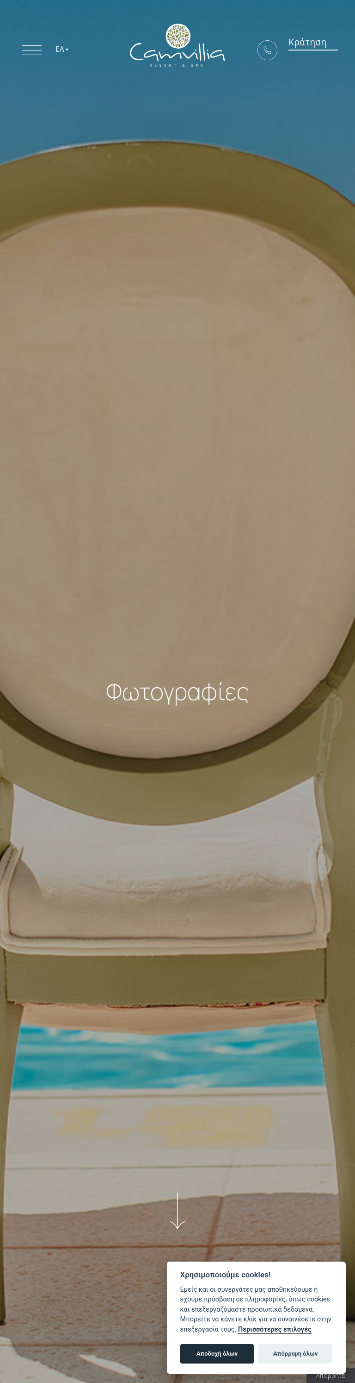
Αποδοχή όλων (217, 1353)
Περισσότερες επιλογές (275, 1329)
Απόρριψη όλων (295, 1353)
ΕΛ (62, 51)
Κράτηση (303, 48)
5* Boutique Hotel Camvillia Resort (177, 48)
